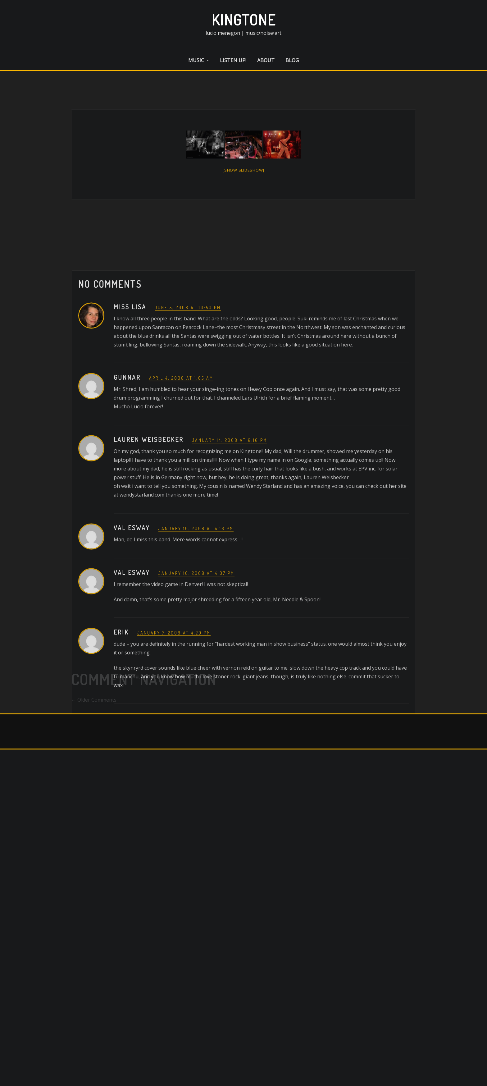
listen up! (233, 60)
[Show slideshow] (243, 185)
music (198, 60)
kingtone (244, 19)
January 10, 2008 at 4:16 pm (196, 603)
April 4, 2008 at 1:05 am (181, 453)
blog (292, 60)
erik (121, 707)
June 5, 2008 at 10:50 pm (188, 382)
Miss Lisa (130, 382)
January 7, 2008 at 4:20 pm (174, 708)
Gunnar (127, 452)
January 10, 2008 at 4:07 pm (196, 648)
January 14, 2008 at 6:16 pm (229, 515)
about (266, 60)
